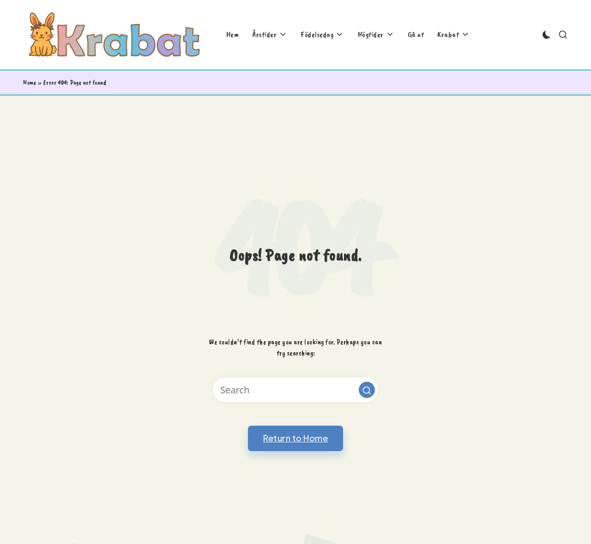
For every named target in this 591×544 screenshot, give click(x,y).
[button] (367, 390)
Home (29, 82)
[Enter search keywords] (295, 390)
